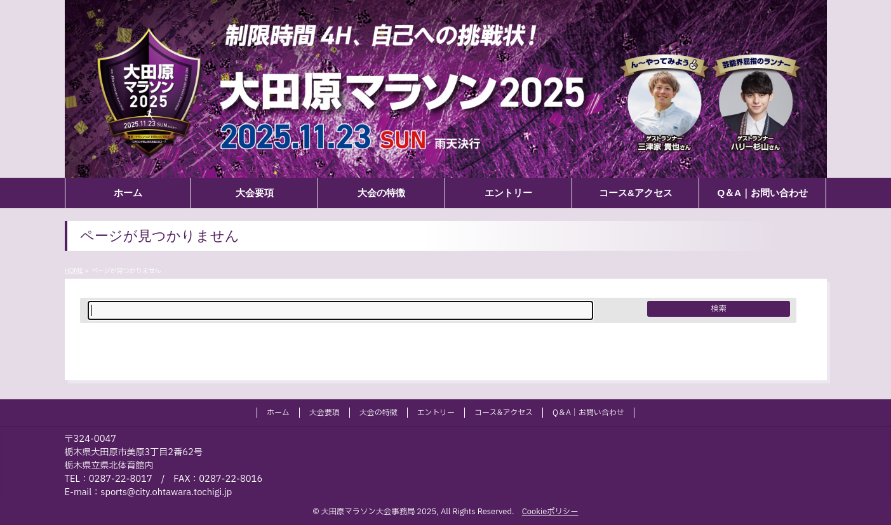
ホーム (278, 413)
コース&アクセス (503, 413)
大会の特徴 (378, 413)
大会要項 (324, 413)
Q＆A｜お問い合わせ (588, 413)
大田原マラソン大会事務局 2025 (379, 511)
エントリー (436, 413)
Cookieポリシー (550, 511)
